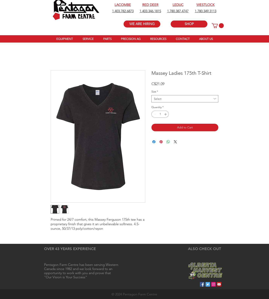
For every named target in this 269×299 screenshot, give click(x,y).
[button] (218, 25)
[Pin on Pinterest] (161, 142)
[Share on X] (175, 142)
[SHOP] (189, 24)
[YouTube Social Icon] (219, 284)
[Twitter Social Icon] (208, 284)
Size (154, 91)
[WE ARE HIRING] (142, 24)
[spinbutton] (160, 114)
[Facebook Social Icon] (202, 284)
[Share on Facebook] (154, 142)
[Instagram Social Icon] (213, 284)
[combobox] (184, 98)
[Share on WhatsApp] (168, 142)
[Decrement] (154, 114)
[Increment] (166, 114)
